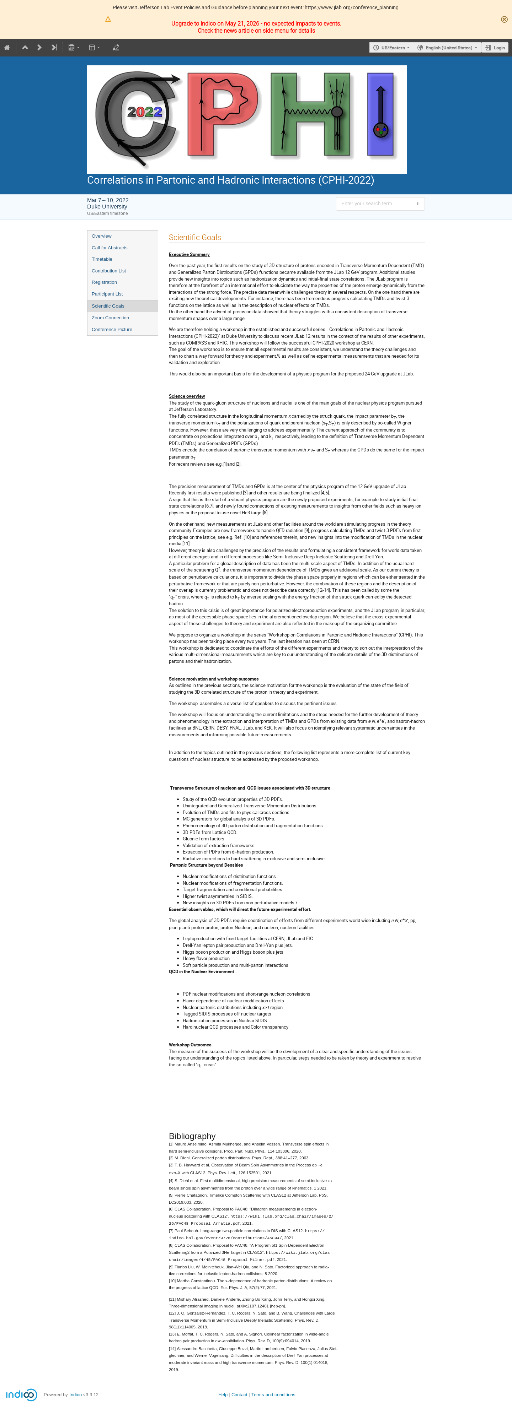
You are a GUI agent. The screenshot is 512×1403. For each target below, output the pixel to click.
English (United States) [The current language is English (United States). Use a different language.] (449, 47)
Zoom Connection (110, 317)
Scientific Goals (108, 306)
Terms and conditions (273, 1392)
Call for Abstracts (110, 247)
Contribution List (109, 270)
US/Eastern (393, 47)
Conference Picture (112, 329)
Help (223, 1392)
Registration (104, 282)
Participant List (107, 294)
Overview (102, 236)
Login (499, 47)
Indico (75, 1392)
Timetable (102, 259)
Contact (239, 1392)
